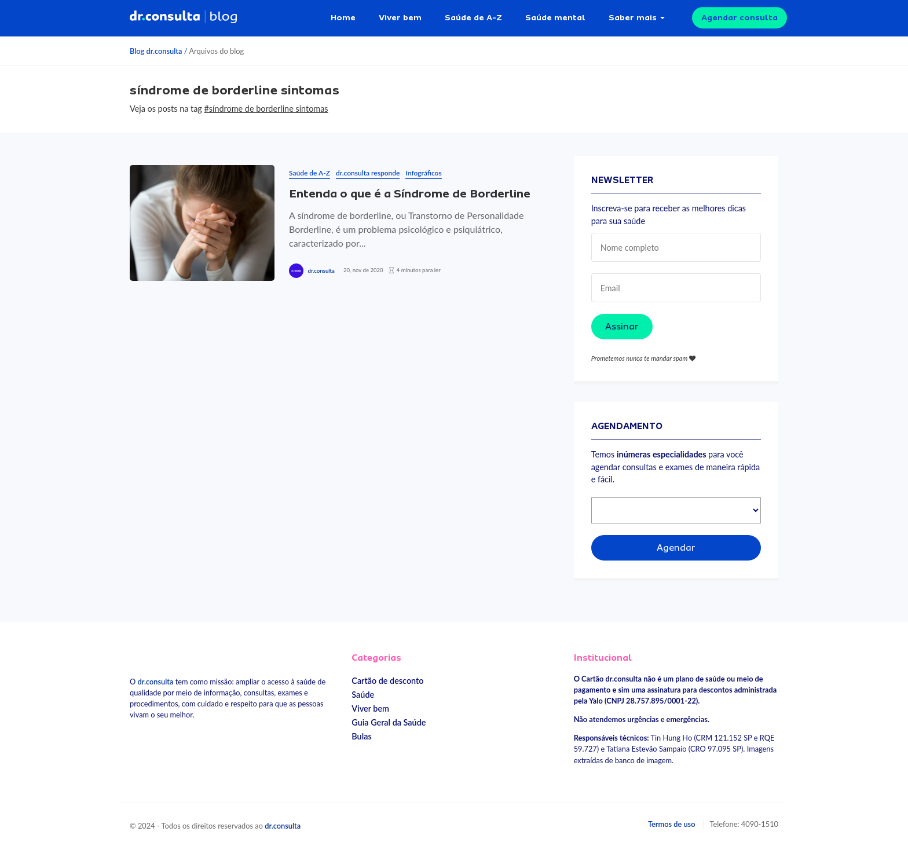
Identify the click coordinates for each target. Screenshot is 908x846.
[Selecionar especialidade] (676, 510)
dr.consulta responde (368, 173)
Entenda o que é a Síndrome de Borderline (409, 193)
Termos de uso (671, 824)
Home (343, 17)
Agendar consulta (739, 17)
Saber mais (633, 17)
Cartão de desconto (387, 681)
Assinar (622, 326)
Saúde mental (555, 17)
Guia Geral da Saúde (389, 722)
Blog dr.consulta (156, 51)
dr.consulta (320, 271)
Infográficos (423, 173)
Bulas (361, 736)
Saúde (363, 694)
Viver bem (400, 17)
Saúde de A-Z (473, 17)
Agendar (676, 548)
